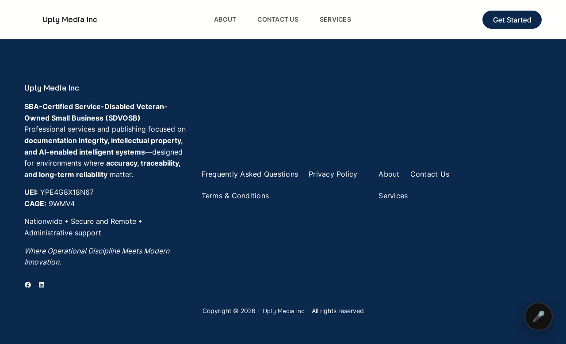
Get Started (512, 19)
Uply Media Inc (69, 19)
